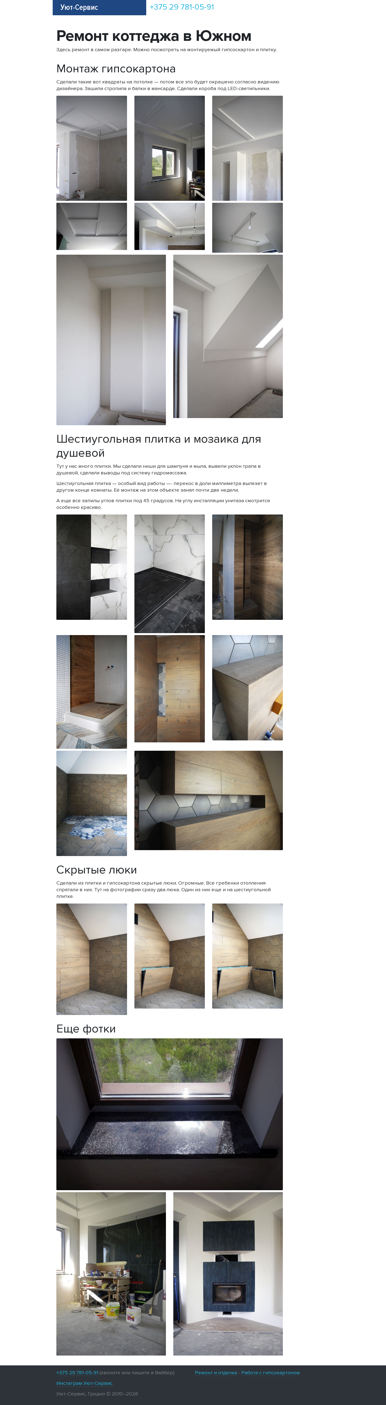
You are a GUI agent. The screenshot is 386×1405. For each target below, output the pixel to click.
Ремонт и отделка (216, 1373)
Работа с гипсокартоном (270, 1373)
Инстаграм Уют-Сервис (84, 1383)
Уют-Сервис (79, 7)
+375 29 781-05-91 (182, 7)
